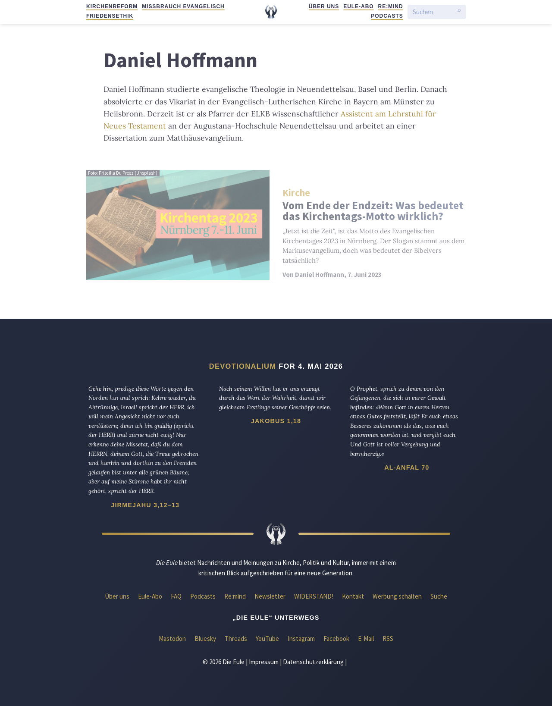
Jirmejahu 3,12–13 (145, 505)
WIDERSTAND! (313, 596)
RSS (388, 638)
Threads (236, 638)
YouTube (267, 638)
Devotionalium (242, 366)
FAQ (176, 596)
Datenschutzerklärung (313, 662)
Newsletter (269, 596)
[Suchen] (433, 12)
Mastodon (172, 638)
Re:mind (390, 6)
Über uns (324, 6)
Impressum (264, 662)
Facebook (336, 638)
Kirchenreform (112, 6)
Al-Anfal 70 (406, 467)
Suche (438, 596)
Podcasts (387, 16)
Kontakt (353, 596)
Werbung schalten (397, 596)
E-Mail (366, 638)
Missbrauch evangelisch (183, 6)
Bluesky (205, 638)
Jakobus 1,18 (276, 420)
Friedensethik (109, 16)
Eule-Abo (358, 6)
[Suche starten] (459, 12)
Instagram (301, 638)
